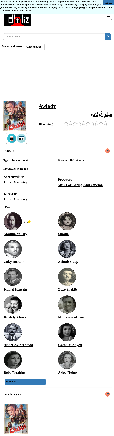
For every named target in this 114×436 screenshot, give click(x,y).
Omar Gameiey (15, 182)
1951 (26, 169)
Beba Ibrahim (14, 373)
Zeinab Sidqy (68, 262)
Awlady (47, 106)
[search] (108, 36)
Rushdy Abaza (15, 317)
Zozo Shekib (67, 290)
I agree (108, 2)
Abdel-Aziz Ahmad (18, 345)
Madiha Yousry (15, 234)
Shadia (63, 234)
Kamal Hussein (15, 290)
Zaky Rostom (14, 262)
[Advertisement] (57, 76)
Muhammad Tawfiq (73, 317)
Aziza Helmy (68, 373)
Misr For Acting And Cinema (80, 185)
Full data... (12, 382)
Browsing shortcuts (13, 47)
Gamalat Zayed (70, 345)
